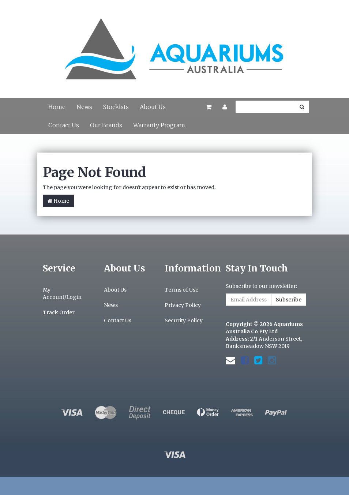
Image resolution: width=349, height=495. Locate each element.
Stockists (116, 106)
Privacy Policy (183, 305)
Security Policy (184, 320)
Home (56, 106)
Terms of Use (181, 289)
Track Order (59, 312)
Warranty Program (159, 125)
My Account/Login (62, 293)
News (84, 106)
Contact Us (63, 125)
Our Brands (106, 125)
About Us (153, 106)
